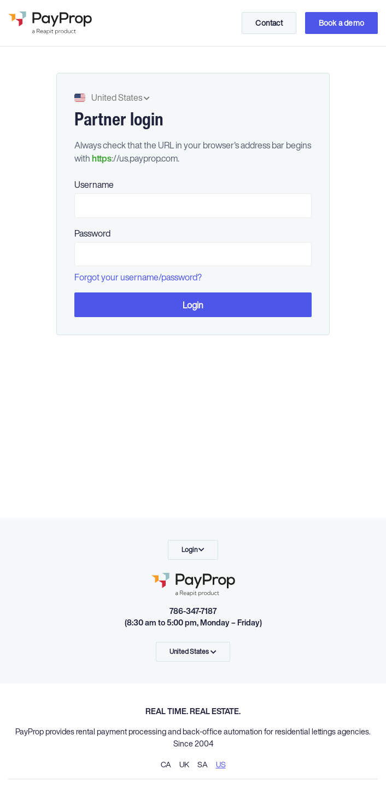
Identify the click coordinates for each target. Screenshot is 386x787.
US (221, 764)
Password (92, 233)
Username (94, 184)
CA (166, 764)
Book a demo (341, 22)
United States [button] (112, 97)
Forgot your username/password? (138, 277)
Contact (268, 22)
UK (184, 764)
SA (202, 764)
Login (193, 305)
